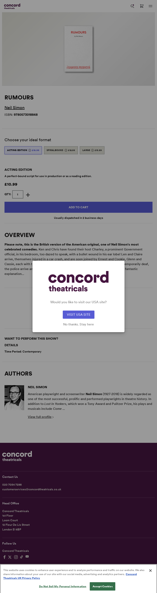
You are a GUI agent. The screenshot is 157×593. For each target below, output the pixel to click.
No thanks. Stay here (78, 324)
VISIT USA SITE (78, 314)
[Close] (150, 573)
